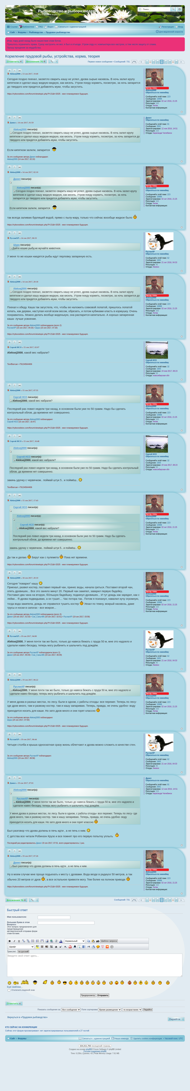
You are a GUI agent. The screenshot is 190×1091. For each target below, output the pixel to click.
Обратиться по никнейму (157, 93)
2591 (159, 126)
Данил (148, 118)
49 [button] (176, 62)
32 (168, 367)
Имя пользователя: (17, 917)
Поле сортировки (101, 1009)
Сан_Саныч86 (38, 617)
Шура (16, 245)
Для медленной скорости (171, 32)
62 (168, 258)
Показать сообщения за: (59, 1009)
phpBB (88, 1049)
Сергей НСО (151, 360)
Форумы (22, 1038)
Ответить (13, 61)
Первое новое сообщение (100, 62)
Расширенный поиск (179, 9)
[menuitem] (49, 27)
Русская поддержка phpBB (94, 1051)
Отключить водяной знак (21, 990)
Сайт (12, 1038)
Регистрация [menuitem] (168, 27)
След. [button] (182, 61)
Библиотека (28, 27)
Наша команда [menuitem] (122, 1038)
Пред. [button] (142, 61)
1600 (159, 369)
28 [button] (170, 62)
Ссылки (14, 27)
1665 (159, 260)
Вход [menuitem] (180, 27)
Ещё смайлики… (15, 987)
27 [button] (166, 62)
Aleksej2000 (151, 90)
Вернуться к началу (182, 112)
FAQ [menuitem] (41, 27)
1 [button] (147, 62)
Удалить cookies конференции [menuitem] (147, 1038)
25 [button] (158, 62)
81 (168, 124)
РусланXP (150, 252)
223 (169, 97)
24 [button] (154, 62)
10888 (159, 99)
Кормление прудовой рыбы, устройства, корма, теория (52, 56)
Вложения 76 (34, 61)
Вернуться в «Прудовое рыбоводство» (27, 1017)
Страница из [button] (134, 61)
